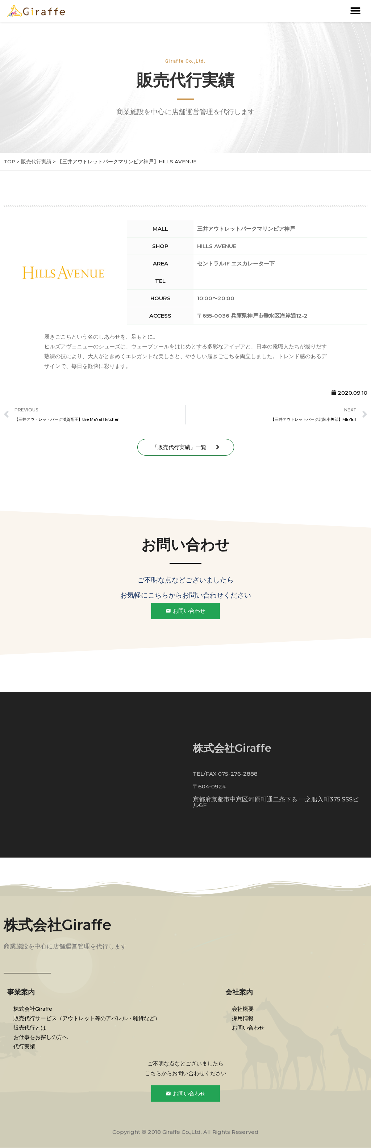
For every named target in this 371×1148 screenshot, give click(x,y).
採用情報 (243, 1018)
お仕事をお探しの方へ (41, 1037)
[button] (355, 11)
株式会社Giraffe (58, 925)
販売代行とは (30, 1027)
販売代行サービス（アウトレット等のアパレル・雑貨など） (87, 1018)
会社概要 (243, 1008)
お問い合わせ (249, 1027)
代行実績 (25, 1046)
